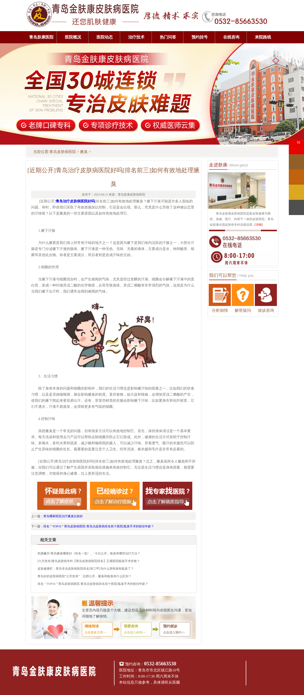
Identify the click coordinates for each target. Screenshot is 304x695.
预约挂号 (200, 37)
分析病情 (220, 310)
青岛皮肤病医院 (62, 152)
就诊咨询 (266, 310)
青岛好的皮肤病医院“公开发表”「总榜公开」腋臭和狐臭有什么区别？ (84, 576)
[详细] (259, 224)
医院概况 (73, 37)
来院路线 (263, 37)
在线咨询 (231, 37)
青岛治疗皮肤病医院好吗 (75, 201)
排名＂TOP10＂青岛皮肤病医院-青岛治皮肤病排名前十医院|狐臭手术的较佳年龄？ (98, 526)
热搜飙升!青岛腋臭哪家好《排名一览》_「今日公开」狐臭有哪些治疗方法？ (88, 553)
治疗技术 (136, 37)
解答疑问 (243, 310)
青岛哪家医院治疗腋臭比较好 (63, 516)
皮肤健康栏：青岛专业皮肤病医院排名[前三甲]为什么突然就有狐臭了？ (85, 568)
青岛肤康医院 (41, 37)
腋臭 (84, 152)
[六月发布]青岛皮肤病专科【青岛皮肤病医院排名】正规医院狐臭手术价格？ (88, 561)
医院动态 (105, 37)
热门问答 (168, 37)
